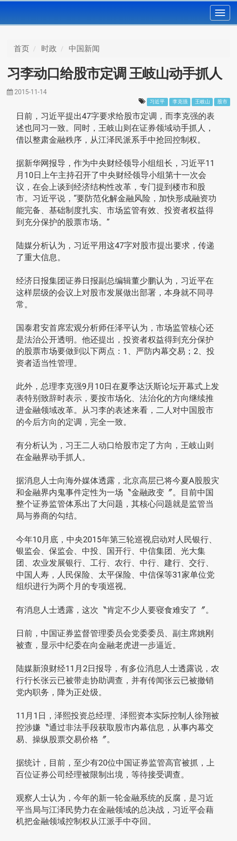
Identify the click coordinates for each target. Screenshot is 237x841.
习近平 (157, 102)
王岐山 (202, 102)
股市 (222, 102)
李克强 (180, 102)
